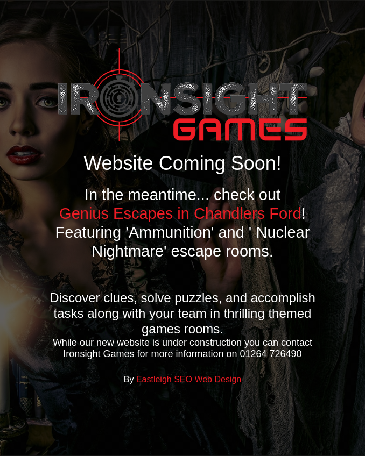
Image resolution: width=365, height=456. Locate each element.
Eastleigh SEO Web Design (188, 379)
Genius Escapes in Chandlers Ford (180, 213)
